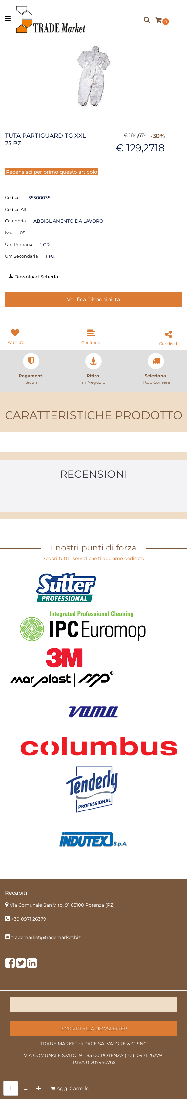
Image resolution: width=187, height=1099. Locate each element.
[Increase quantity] (38, 1088)
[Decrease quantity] (25, 1088)
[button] (93, 75)
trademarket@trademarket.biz (46, 937)
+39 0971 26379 (28, 919)
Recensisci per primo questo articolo (51, 172)
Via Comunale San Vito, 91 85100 (62, 905)
